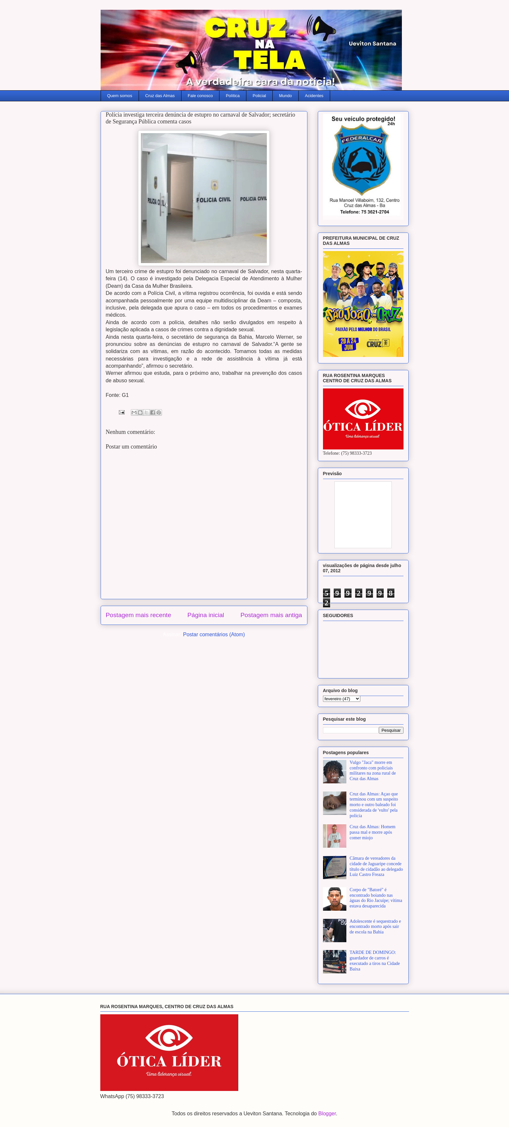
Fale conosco (200, 95)
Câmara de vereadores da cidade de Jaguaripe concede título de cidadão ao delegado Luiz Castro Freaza (376, 866)
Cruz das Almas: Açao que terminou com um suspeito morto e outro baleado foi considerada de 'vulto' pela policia (374, 804)
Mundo (285, 95)
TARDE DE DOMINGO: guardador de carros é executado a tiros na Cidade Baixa (375, 960)
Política (233, 95)
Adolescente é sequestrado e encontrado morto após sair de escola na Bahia (375, 927)
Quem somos (119, 95)
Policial (259, 95)
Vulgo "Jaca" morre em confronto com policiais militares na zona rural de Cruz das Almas (373, 770)
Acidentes (314, 95)
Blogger (327, 1113)
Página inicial (205, 615)
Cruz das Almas (160, 95)
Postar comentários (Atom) (214, 634)
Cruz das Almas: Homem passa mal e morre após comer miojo (372, 832)
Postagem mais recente (138, 615)
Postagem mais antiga (271, 615)
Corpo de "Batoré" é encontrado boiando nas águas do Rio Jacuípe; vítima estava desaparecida (376, 897)
